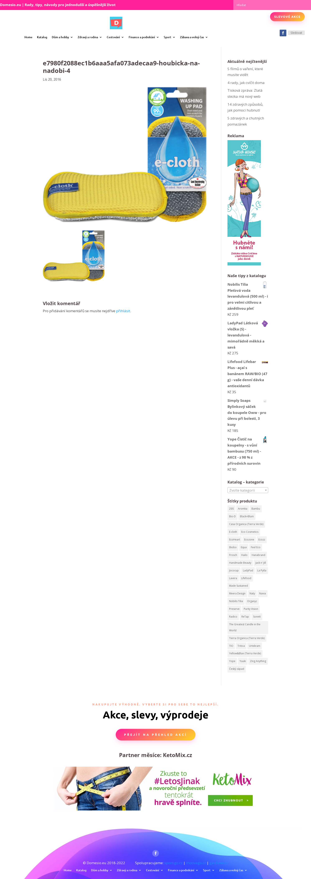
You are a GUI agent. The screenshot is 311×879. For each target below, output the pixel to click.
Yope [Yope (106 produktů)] (232, 661)
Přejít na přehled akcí (155, 734)
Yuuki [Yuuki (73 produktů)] (243, 661)
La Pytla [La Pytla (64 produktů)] (261, 570)
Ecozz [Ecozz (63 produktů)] (261, 539)
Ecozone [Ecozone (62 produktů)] (249, 539)
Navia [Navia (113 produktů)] (262, 593)
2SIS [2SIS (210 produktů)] (231, 508)
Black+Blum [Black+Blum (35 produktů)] (247, 516)
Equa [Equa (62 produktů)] (244, 547)
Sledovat (296, 33)
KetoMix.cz (177, 755)
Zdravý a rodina (88, 37)
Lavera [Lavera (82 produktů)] (233, 578)
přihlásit (123, 310)
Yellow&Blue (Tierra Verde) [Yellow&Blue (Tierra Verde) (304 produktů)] (245, 653)
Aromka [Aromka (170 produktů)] (242, 508)
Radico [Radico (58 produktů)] (233, 616)
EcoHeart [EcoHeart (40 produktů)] (234, 539)
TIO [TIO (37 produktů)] (231, 646)
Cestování (113, 37)
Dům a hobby (60, 37)
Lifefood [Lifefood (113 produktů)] (246, 578)
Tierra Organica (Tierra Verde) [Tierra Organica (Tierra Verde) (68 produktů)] (247, 638)
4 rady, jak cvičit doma (246, 82)
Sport (167, 37)
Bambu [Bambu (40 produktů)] (255, 508)
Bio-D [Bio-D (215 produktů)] (232, 516)
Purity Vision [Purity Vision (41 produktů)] (251, 609)
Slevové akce (287, 16)
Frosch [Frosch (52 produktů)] (233, 555)
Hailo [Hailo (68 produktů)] (244, 555)
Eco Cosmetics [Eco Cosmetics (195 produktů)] (249, 532)
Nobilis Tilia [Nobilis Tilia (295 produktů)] (236, 601)
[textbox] (248, 490)
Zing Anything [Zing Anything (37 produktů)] (258, 661)
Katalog (42, 37)
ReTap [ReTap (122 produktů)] (245, 616)
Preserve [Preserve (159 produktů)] (234, 609)
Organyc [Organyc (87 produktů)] (252, 601)
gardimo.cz (218, 862)
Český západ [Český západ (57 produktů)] (236, 669)
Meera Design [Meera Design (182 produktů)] (237, 593)
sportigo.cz (173, 862)
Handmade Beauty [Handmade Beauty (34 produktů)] (240, 562)
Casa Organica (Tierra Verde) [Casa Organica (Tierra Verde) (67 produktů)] (246, 524)
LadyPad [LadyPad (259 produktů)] (248, 570)
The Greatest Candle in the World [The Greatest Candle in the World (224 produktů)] (244, 627)
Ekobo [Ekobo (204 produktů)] (233, 547)
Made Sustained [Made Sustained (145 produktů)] (238, 585)
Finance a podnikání (142, 37)
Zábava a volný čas (192, 37)
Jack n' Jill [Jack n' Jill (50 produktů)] (260, 562)
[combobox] (247, 490)
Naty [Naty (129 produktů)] (252, 593)
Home (28, 37)
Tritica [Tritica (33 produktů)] (241, 646)
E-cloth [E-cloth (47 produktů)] (233, 532)
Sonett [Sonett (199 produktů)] (257, 616)
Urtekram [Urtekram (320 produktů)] (254, 646)
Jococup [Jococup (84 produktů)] (234, 570)
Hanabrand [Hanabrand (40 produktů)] (258, 555)
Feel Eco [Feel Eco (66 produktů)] (255, 547)
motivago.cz (196, 862)
